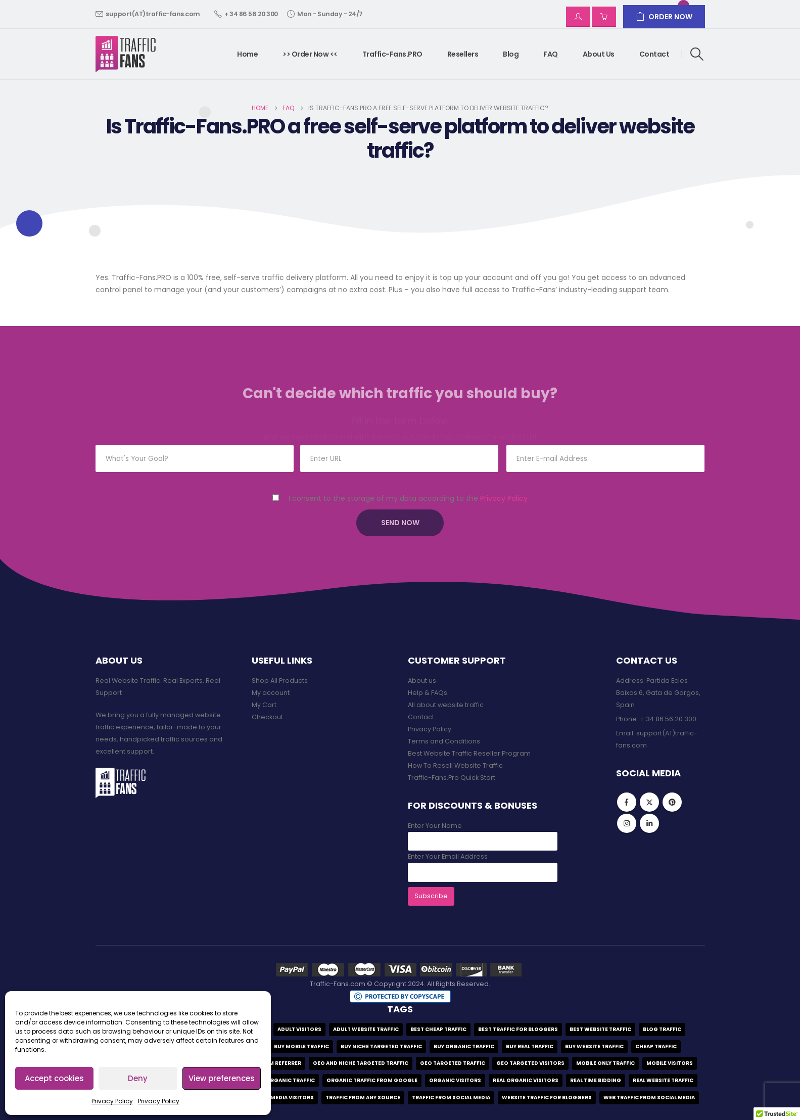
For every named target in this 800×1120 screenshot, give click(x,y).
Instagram (626, 823)
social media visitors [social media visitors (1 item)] (282, 1097)
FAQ (550, 54)
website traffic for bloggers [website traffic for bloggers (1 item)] (547, 1097)
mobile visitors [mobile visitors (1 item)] (669, 1063)
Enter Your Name (435, 825)
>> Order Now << (310, 54)
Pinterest (672, 802)
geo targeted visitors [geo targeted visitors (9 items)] (530, 1063)
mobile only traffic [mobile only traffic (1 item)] (605, 1063)
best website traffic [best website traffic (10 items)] (600, 1029)
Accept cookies (54, 1078)
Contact (654, 54)
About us (599, 54)
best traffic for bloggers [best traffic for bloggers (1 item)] (518, 1029)
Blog (511, 54)
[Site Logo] (126, 54)
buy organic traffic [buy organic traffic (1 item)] (464, 1046)
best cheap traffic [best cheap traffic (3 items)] (438, 1029)
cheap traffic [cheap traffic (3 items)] (656, 1046)
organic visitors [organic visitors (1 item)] (455, 1080)
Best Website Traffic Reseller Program (469, 753)
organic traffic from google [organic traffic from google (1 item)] (371, 1080)
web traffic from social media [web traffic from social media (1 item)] (649, 1097)
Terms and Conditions (444, 741)
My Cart (264, 705)
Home (247, 54)
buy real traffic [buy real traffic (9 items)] (529, 1046)
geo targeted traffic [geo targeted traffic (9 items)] (452, 1063)
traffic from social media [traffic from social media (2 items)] (451, 1097)
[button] (696, 54)
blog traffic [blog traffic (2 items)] (662, 1029)
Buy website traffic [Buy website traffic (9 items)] (594, 1046)
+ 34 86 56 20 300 (246, 14)
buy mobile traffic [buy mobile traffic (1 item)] (301, 1046)
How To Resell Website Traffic (455, 765)
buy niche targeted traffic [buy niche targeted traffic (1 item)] (381, 1046)
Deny (138, 1078)
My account (271, 692)
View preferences (222, 1078)
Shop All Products (280, 680)
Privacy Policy (112, 1101)
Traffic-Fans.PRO (392, 54)
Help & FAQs (427, 692)
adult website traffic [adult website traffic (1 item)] (366, 1029)
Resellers (463, 54)
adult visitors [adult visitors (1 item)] (299, 1029)
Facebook (626, 802)
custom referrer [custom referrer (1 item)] (275, 1063)
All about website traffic (446, 705)
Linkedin (649, 823)
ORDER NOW (664, 17)
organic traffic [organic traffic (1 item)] (290, 1080)
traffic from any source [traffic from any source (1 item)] (362, 1097)
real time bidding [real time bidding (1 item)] (595, 1080)
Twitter (649, 802)
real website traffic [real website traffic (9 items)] (663, 1080)
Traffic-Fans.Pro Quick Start (451, 777)
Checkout (267, 717)
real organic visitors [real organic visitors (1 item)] (525, 1080)
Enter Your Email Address (448, 856)
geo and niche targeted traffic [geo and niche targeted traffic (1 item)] (360, 1063)
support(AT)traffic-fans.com (148, 14)
